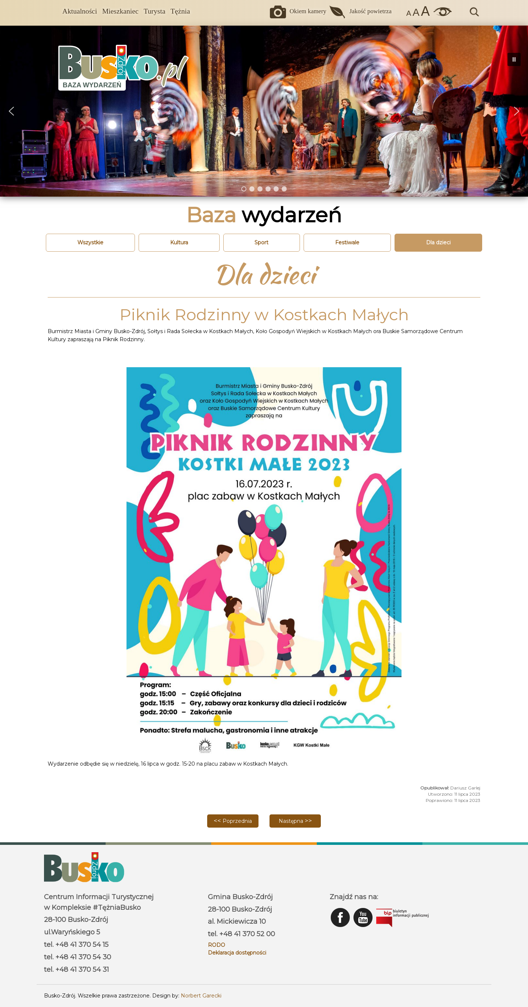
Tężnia (180, 11)
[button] (11, 111)
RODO (216, 945)
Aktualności (79, 11)
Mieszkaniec (120, 11)
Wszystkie (90, 242)
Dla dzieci (438, 242)
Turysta (154, 11)
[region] (264, 111)
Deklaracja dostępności (237, 952)
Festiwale (347, 242)
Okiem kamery (308, 11)
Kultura (179, 242)
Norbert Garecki (201, 995)
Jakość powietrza (370, 11)
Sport (261, 242)
